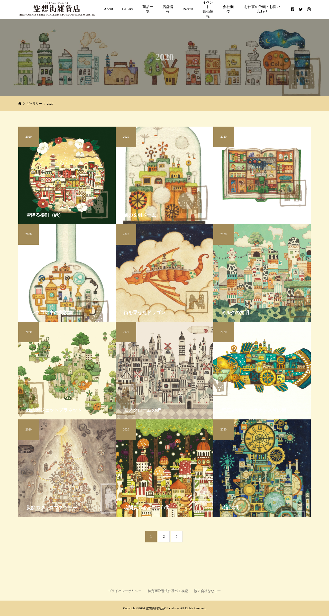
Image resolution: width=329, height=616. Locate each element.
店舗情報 (167, 9)
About (108, 9)
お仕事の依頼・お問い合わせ (262, 9)
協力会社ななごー (207, 591)
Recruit (188, 9)
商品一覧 (147, 9)
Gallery (127, 9)
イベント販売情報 (208, 9)
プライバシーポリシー (125, 591)
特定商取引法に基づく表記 (168, 591)
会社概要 (228, 9)
